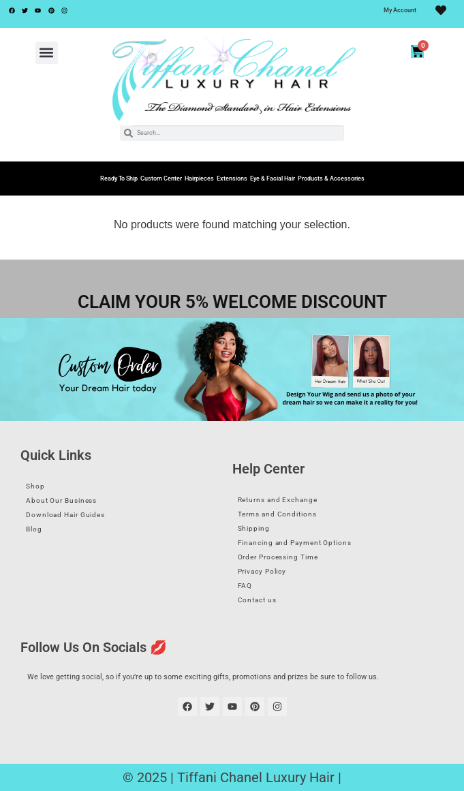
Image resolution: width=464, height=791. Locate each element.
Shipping (254, 528)
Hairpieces (199, 178)
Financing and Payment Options (295, 542)
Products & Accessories (331, 178)
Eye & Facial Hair (272, 178)
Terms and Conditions (277, 514)
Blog (34, 529)
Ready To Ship (119, 178)
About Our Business (61, 500)
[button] (46, 53)
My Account (400, 10)
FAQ (245, 585)
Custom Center (161, 178)
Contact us (257, 600)
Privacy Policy (262, 571)
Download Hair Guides (65, 514)
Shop (35, 486)
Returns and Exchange (278, 499)
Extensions (232, 178)
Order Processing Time (278, 557)
